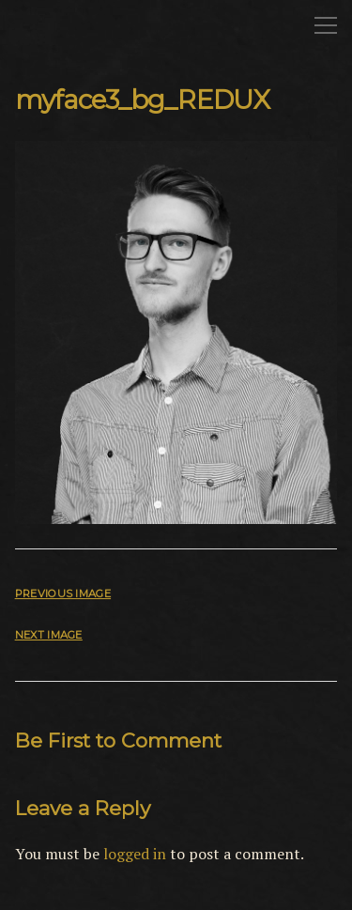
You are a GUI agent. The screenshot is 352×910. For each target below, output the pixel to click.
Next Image (49, 634)
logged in (134, 853)
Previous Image (63, 593)
